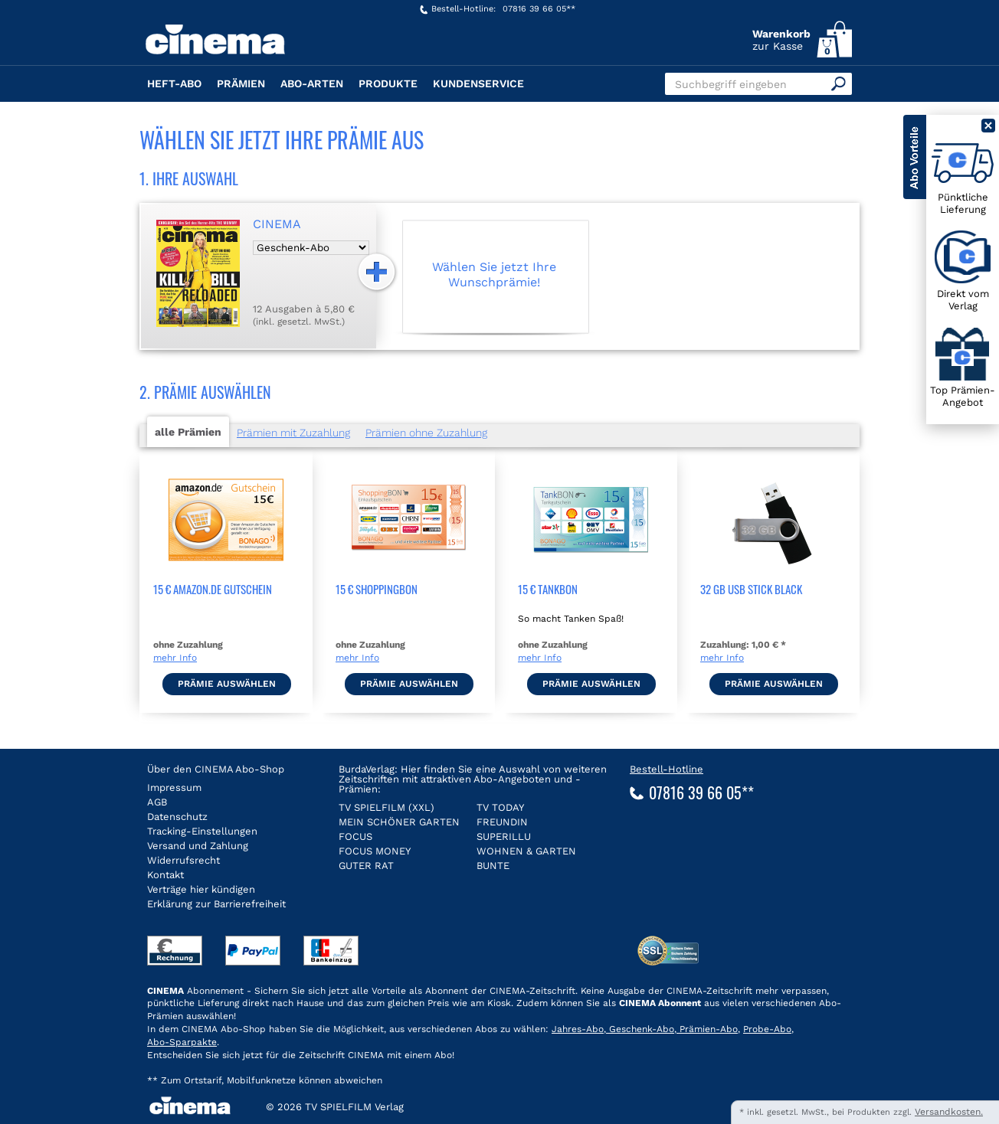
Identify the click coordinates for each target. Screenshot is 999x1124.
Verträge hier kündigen (201, 889)
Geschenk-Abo (640, 1029)
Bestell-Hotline (666, 769)
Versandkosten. (949, 1111)
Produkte (388, 83)
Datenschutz (177, 816)
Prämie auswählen (227, 683)
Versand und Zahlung (197, 845)
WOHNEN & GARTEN (526, 851)
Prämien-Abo (707, 1029)
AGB (157, 802)
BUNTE (493, 865)
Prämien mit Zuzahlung (293, 432)
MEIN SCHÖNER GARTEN (399, 822)
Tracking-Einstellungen (202, 831)
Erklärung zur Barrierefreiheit (216, 904)
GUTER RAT (366, 865)
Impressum (174, 787)
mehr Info (175, 657)
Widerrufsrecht (183, 860)
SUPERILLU (504, 836)
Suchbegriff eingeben (731, 84)
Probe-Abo (767, 1029)
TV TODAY (500, 807)
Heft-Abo (174, 83)
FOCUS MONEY (375, 851)
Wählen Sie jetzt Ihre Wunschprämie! (494, 274)
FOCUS (355, 836)
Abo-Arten (311, 83)
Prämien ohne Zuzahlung (426, 432)
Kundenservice (478, 83)
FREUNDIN (502, 822)
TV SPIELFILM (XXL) (386, 807)
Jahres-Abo (578, 1029)
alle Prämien (188, 432)
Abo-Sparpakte (182, 1042)
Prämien (241, 83)
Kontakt (165, 875)
